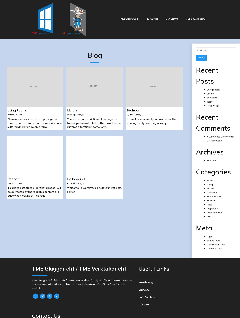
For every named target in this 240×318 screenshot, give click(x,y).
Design (210, 182)
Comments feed (216, 242)
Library (210, 91)
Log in (210, 234)
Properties (212, 206)
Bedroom (212, 95)
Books (210, 178)
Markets (211, 198)
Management (214, 194)
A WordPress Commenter (220, 134)
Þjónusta (171, 18)
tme (12, 112)
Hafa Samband (195, 18)
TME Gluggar (129, 18)
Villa (209, 214)
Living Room (213, 87)
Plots (209, 202)
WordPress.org (214, 246)
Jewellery (212, 190)
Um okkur (151, 18)
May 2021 (211, 158)
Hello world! (213, 103)
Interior (210, 99)
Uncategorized (215, 210)
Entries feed (213, 238)
